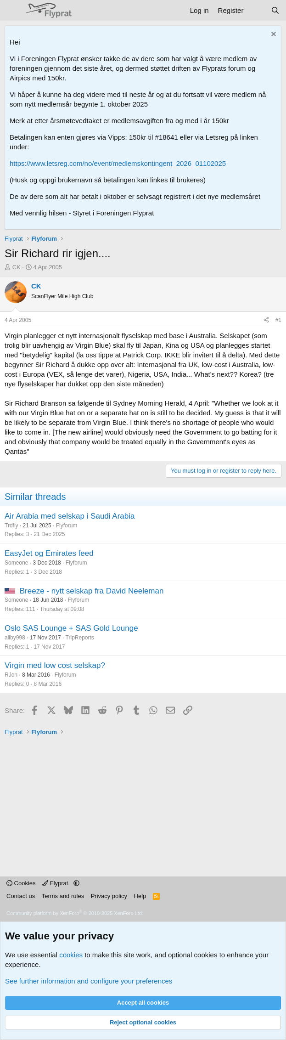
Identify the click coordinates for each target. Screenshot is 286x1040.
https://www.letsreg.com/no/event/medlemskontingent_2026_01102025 (118, 163)
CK (16, 267)
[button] (76, 883)
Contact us (20, 896)
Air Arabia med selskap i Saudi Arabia (70, 516)
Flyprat (56, 883)
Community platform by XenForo (74, 913)
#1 (278, 320)
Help (140, 896)
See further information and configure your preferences (88, 981)
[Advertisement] (145, 800)
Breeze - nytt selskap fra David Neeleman (92, 591)
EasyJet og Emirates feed (49, 553)
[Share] (266, 320)
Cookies (21, 883)
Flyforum (67, 525)
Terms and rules (63, 896)
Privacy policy (109, 896)
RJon (11, 675)
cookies (71, 955)
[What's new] (257, 10)
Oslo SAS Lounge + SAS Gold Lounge (71, 628)
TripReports (80, 637)
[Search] (275, 10)
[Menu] (12, 10)
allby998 (15, 637)
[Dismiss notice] (272, 35)
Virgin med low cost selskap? (55, 665)
